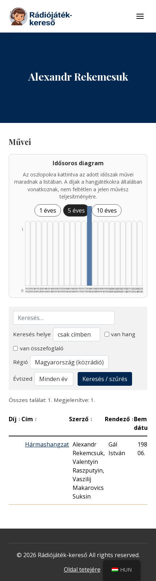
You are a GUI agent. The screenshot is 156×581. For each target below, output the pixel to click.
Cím (29, 419)
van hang (120, 334)
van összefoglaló (38, 348)
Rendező (119, 419)
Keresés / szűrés (104, 379)
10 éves (107, 210)
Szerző (81, 419)
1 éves (47, 210)
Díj (15, 419)
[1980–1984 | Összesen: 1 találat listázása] (89, 246)
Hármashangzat (47, 444)
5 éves (76, 210)
